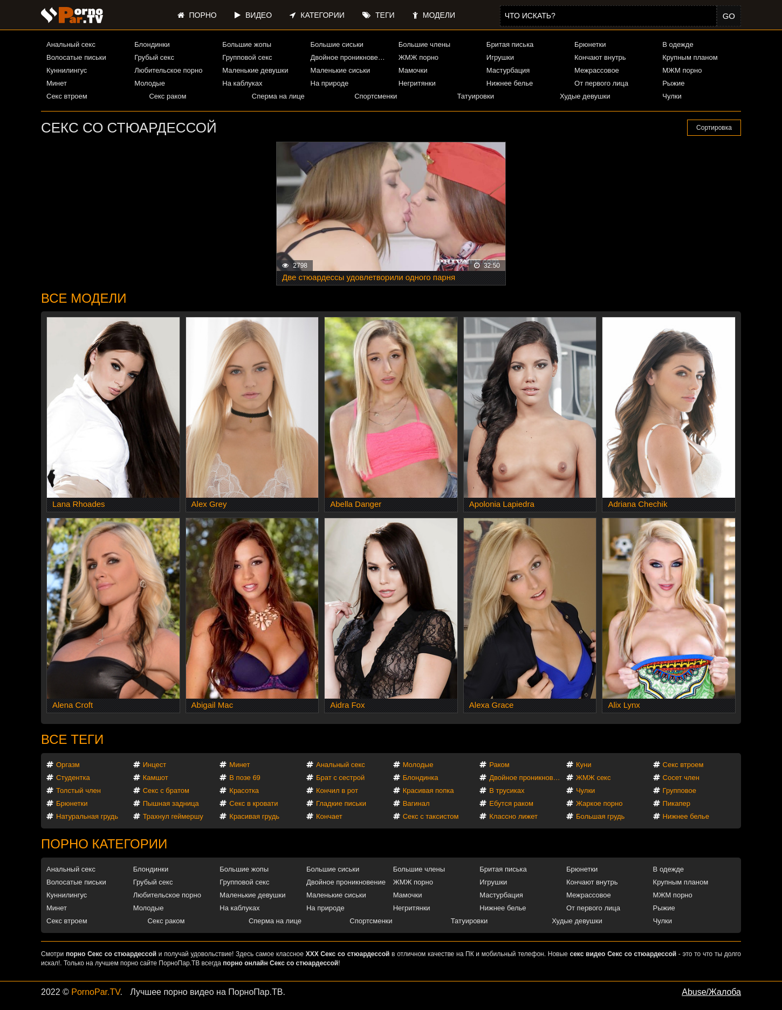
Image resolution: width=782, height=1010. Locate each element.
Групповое (679, 790)
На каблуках (242, 83)
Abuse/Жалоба (711, 992)
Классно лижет (513, 816)
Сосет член (681, 778)
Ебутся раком (511, 803)
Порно (197, 15)
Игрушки (500, 57)
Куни (584, 765)
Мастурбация (508, 70)
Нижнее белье (509, 83)
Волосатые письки (76, 57)
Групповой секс (247, 57)
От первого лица (601, 83)
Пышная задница (171, 803)
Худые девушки (585, 96)
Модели (434, 15)
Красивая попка (428, 790)
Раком (499, 765)
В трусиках (506, 790)
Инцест (155, 765)
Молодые (149, 83)
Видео (253, 15)
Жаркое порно (599, 803)
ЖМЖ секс (593, 778)
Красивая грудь (254, 816)
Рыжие (673, 83)
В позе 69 (244, 778)
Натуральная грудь (87, 816)
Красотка (244, 790)
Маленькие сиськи (341, 70)
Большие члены (424, 44)
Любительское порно (168, 70)
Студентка (73, 778)
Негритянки (417, 83)
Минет (56, 83)
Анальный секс (70, 44)
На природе (330, 83)
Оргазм (68, 765)
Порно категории (104, 844)
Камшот (155, 778)
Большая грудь (600, 816)
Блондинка (420, 778)
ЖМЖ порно (418, 57)
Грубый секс (154, 57)
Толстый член (78, 790)
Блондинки (152, 44)
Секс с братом (166, 790)
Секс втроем (66, 96)
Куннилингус (66, 70)
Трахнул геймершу (173, 816)
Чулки (671, 96)
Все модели (84, 298)
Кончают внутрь (600, 57)
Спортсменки (375, 96)
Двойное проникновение (350, 57)
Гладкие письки (341, 803)
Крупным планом (689, 57)
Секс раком (167, 96)
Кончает (329, 816)
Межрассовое (596, 70)
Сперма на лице (278, 96)
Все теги (72, 739)
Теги (378, 15)
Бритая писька (510, 44)
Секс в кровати (253, 803)
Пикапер (676, 803)
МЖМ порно (682, 70)
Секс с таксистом (431, 816)
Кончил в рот (337, 790)
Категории (317, 15)
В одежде (677, 44)
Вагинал (416, 803)
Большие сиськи (337, 44)
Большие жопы (246, 44)
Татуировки (475, 96)
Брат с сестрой (340, 778)
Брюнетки (590, 44)
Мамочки (413, 70)
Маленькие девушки (255, 70)
